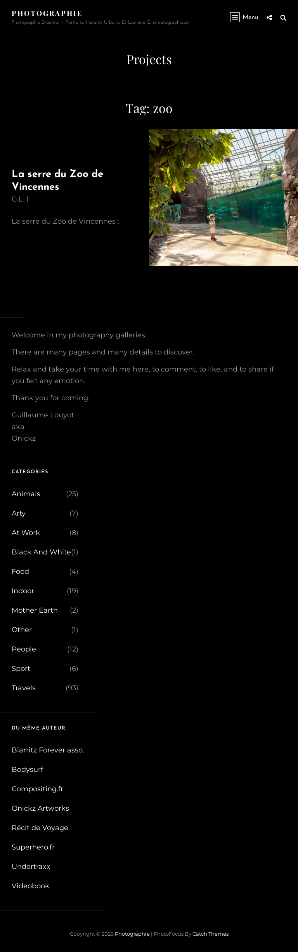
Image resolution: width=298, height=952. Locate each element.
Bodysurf (27, 769)
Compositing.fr (37, 789)
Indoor (23, 591)
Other (22, 629)
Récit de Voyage (40, 827)
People (24, 649)
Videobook (30, 886)
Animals (26, 494)
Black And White (41, 552)
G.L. (18, 199)
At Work (26, 532)
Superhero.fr (33, 847)
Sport (21, 668)
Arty (19, 513)
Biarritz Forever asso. (48, 750)
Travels (24, 688)
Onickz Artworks (40, 808)
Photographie (47, 13)
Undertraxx (31, 866)
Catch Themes (210, 934)
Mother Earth (35, 610)
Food (20, 571)
